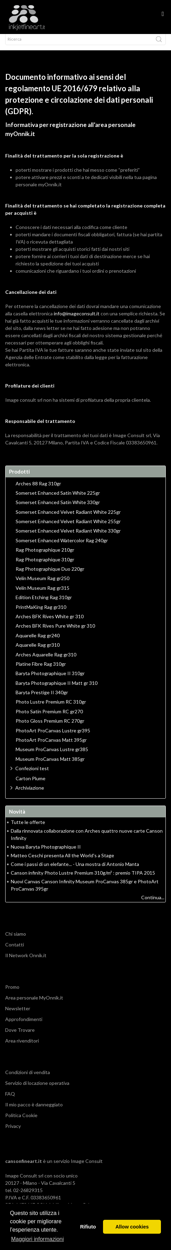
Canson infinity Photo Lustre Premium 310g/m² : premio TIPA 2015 (83, 879)
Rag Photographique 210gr (45, 556)
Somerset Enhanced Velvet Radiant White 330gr (68, 537)
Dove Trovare (20, 1036)
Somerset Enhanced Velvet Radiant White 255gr (68, 527)
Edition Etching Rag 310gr (44, 603)
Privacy (13, 1132)
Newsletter (17, 1015)
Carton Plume (30, 785)
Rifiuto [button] (88, 1227)
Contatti (14, 951)
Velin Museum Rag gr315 (42, 594)
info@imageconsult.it (77, 320)
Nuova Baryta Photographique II (46, 853)
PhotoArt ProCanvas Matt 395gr (51, 746)
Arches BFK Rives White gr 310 (50, 623)
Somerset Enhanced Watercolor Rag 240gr (62, 547)
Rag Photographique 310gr (45, 566)
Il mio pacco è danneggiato (34, 1111)
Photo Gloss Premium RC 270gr (50, 727)
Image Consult (87, 1167)
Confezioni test (32, 774)
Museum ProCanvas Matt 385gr (50, 765)
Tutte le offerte (28, 828)
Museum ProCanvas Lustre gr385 (52, 755)
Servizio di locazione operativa (37, 1089)
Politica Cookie (21, 1121)
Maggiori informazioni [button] (37, 1239)
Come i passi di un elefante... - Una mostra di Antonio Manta (75, 870)
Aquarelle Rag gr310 (38, 651)
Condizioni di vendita (27, 1078)
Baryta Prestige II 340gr (42, 698)
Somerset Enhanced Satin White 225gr (58, 499)
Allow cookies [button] (132, 1227)
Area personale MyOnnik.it (34, 1004)
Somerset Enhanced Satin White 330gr (58, 508)
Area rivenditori (22, 1047)
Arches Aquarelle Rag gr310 (46, 661)
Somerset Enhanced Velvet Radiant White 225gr (68, 518)
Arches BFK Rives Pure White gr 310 (55, 632)
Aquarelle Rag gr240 (38, 642)
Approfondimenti (23, 1025)
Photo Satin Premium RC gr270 (49, 718)
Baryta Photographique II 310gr (50, 679)
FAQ (10, 1100)
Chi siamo (15, 940)
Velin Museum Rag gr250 (42, 584)
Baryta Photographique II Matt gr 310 (56, 689)
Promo (12, 993)
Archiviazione (29, 794)
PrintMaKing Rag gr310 (41, 613)
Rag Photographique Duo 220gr (50, 575)
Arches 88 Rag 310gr (38, 490)
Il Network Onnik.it (25, 961)
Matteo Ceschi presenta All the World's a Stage (62, 862)
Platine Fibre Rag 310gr (41, 670)
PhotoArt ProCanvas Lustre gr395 (53, 737)
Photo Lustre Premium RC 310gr (51, 708)
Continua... (152, 904)
